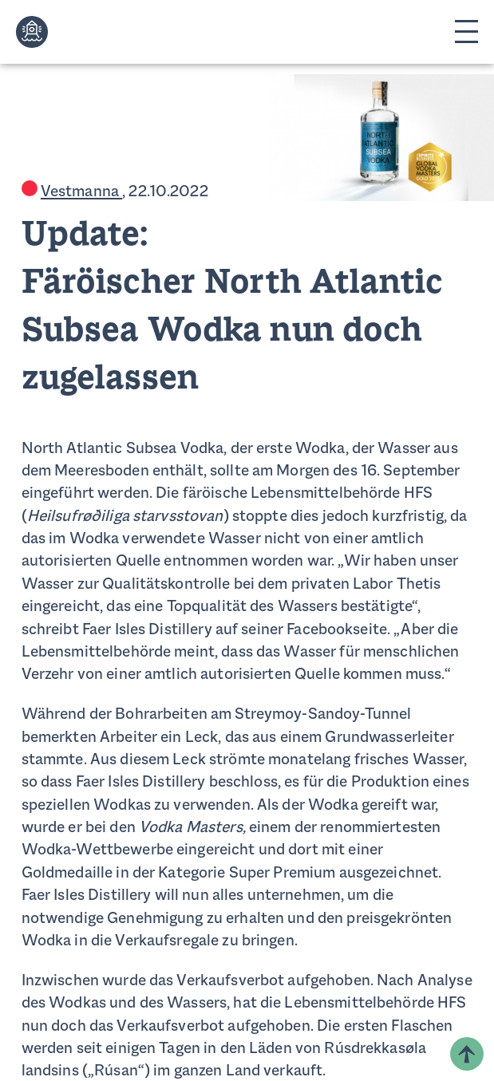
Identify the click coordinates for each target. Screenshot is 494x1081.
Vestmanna (81, 191)
